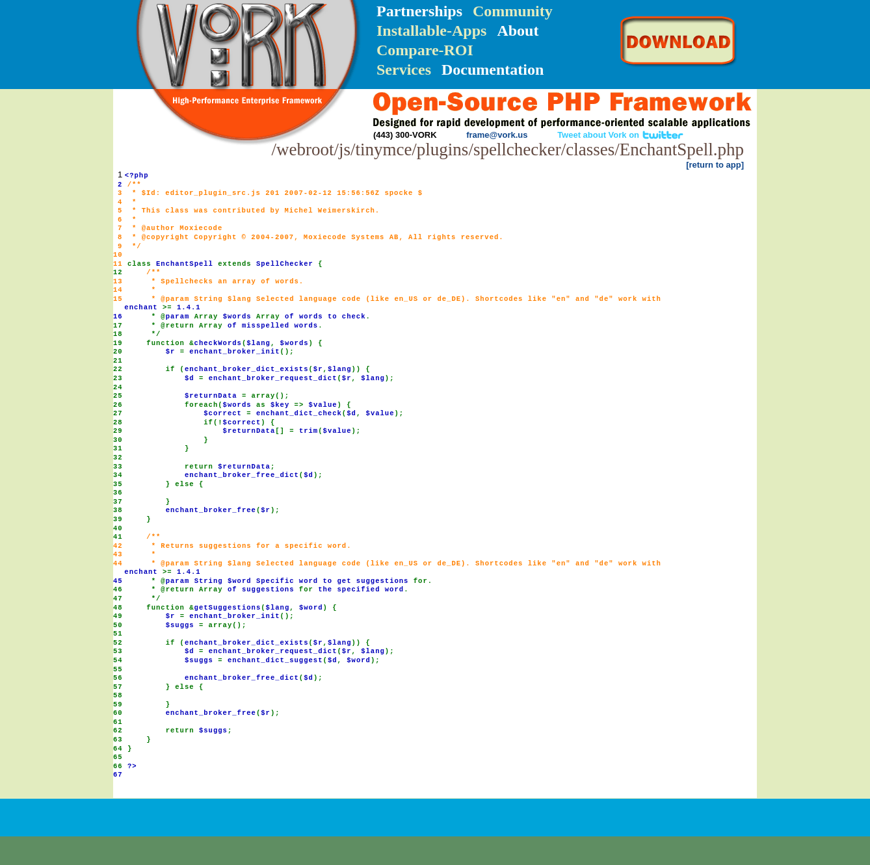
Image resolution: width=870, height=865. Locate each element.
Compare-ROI (424, 50)
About (517, 30)
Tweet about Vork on (620, 135)
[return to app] (715, 165)
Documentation (493, 69)
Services (403, 69)
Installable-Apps (431, 30)
